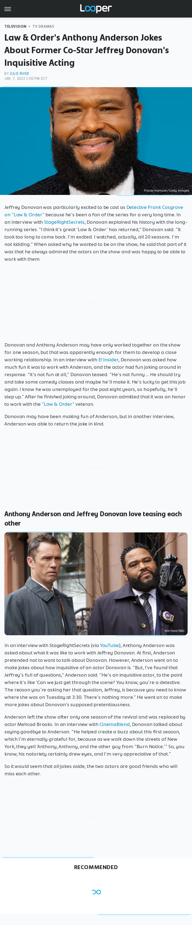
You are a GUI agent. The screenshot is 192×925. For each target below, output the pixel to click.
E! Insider (108, 359)
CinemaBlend (114, 724)
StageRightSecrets (64, 222)
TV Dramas (43, 26)
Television (15, 26)
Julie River (19, 73)
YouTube (109, 645)
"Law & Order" (57, 404)
